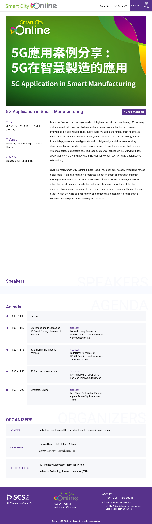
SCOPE (104, 5)
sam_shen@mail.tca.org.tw (119, 502)
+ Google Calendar (134, 111)
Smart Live (120, 5)
